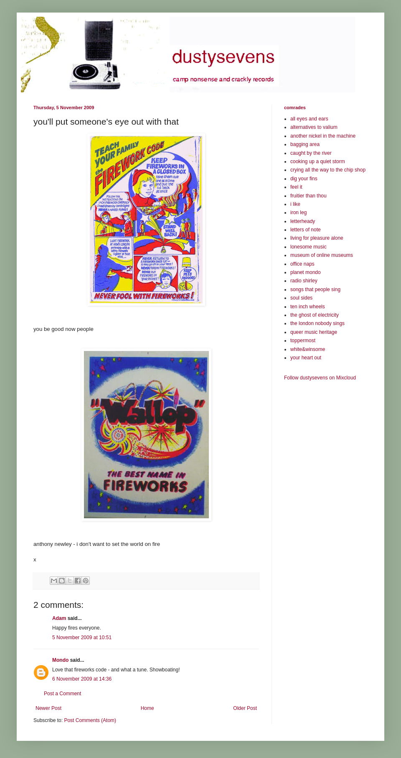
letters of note (305, 230)
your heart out (305, 358)
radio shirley (303, 281)
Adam (59, 618)
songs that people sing (315, 289)
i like (295, 204)
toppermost (302, 340)
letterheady (302, 221)
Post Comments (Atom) (90, 720)
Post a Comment (62, 694)
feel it (296, 187)
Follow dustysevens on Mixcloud (320, 378)
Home (147, 708)
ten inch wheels (307, 307)
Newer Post (48, 708)
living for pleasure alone (316, 238)
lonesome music (308, 247)
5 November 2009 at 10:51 (82, 637)
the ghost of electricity (314, 315)
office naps (302, 264)
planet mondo (305, 272)
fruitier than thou (308, 196)
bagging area (305, 144)
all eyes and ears (309, 119)
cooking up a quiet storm (317, 161)
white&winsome (307, 349)
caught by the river (311, 153)
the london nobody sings (317, 323)
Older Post (245, 708)
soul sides (301, 298)
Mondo (60, 660)
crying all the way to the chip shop (327, 170)
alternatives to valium (314, 127)
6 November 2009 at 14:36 (82, 679)
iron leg (298, 212)
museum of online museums (321, 255)
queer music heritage (313, 332)
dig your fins (303, 179)
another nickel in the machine (322, 136)
